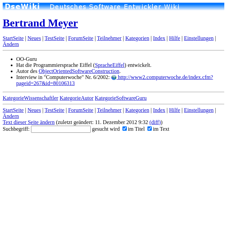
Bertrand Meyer (40, 23)
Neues (34, 38)
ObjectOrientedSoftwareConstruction (79, 71)
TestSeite (54, 38)
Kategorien (137, 38)
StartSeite (13, 38)
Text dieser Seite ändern (29, 122)
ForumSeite (80, 38)
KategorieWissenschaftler (30, 98)
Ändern (11, 44)
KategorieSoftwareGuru (121, 98)
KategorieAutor (76, 98)
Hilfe (174, 38)
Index (159, 38)
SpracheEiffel (109, 65)
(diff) (155, 122)
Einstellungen (199, 38)
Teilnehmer (109, 38)
